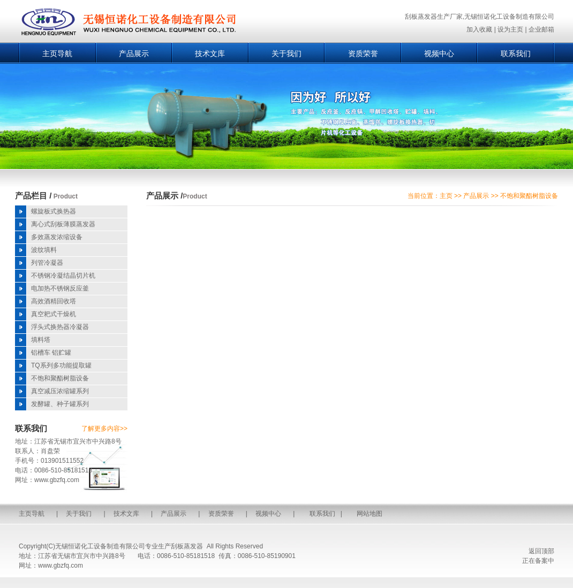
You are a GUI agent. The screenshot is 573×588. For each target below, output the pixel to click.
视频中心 (439, 53)
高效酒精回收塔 (53, 301)
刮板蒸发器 (187, 546)
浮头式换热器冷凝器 (60, 327)
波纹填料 (44, 250)
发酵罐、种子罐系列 (60, 404)
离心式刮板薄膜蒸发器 (63, 224)
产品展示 (134, 53)
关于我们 (286, 53)
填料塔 (40, 339)
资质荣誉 (363, 53)
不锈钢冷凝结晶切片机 (63, 275)
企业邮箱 (541, 29)
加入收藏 (479, 29)
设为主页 (510, 29)
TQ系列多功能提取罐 (61, 365)
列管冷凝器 (47, 262)
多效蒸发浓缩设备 (56, 237)
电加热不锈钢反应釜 (60, 288)
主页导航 (57, 53)
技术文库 (210, 53)
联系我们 (516, 53)
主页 (446, 196)
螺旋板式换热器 (53, 211)
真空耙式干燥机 (53, 314)
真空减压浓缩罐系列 (60, 391)
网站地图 (369, 513)
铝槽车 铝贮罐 (51, 352)
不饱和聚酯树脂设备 (60, 378)
